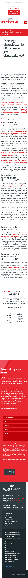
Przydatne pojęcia (8, 519)
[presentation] (14, 464)
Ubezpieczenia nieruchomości (12, 553)
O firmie (6, 515)
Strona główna (8, 513)
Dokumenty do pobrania (10, 521)
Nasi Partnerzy (8, 523)
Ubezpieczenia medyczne (10, 561)
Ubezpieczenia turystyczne (11, 559)
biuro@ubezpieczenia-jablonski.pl (15, 502)
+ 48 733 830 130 (14, 8)
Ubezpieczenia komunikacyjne (12, 532)
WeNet (23, 574)
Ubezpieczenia (8, 517)
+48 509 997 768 (14, 13)
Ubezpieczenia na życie (10, 557)
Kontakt (6, 525)
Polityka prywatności (9, 566)
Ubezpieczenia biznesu (10, 555)
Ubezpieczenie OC (6, 128)
